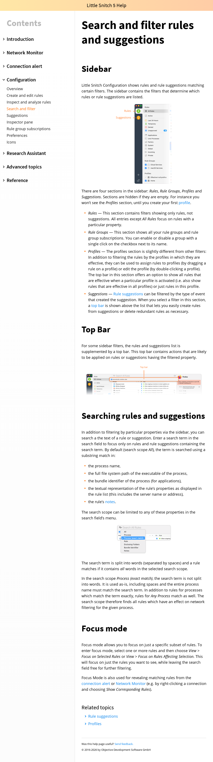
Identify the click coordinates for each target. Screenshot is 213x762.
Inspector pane (20, 122)
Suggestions (17, 115)
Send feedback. (124, 744)
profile (184, 202)
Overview (15, 88)
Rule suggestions (128, 293)
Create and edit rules (25, 95)
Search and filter (21, 108)
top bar (97, 305)
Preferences (17, 135)
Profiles (95, 723)
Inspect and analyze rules (29, 102)
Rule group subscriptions (29, 128)
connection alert (96, 683)
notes (110, 501)
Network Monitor (131, 683)
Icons (11, 142)
